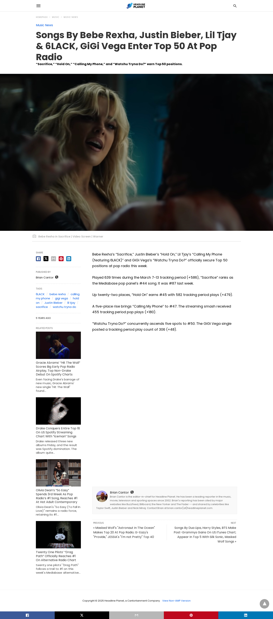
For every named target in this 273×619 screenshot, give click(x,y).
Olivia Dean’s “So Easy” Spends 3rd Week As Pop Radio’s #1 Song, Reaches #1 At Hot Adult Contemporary (56, 496)
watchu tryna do (64, 307)
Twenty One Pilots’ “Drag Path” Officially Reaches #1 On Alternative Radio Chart (56, 556)
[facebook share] (38, 258)
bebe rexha (58, 294)
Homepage (42, 17)
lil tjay (71, 303)
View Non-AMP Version (176, 600)
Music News (71, 17)
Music (55, 17)
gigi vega (61, 298)
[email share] (53, 258)
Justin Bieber (53, 303)
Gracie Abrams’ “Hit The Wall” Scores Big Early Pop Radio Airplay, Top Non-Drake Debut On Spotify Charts (58, 368)
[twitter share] (45, 258)
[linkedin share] (68, 258)
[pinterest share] (61, 258)
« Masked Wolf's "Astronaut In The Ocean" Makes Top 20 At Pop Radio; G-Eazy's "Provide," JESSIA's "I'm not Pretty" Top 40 (124, 532)
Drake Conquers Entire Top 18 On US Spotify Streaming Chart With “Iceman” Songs (58, 432)
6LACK (40, 294)
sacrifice (42, 307)
